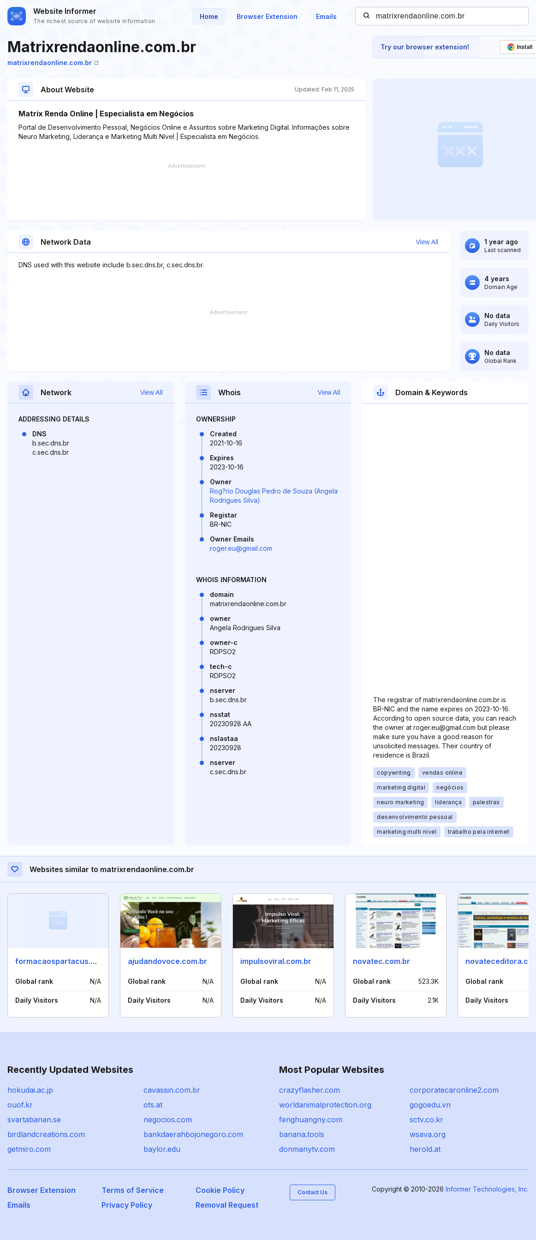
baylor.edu (161, 1149)
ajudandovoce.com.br (167, 961)
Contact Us (313, 1192)
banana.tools (301, 1134)
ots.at (152, 1104)
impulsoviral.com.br (275, 961)
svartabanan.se (34, 1119)
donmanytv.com (307, 1149)
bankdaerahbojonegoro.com (193, 1134)
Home (209, 16)
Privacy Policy (126, 1205)
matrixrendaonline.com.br (53, 62)
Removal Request (227, 1205)
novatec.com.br (381, 961)
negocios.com (167, 1119)
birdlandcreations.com (46, 1134)
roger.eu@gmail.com (241, 548)
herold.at (425, 1149)
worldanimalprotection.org (325, 1104)
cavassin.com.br (171, 1090)
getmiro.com (29, 1149)
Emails (326, 16)
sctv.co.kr (426, 1119)
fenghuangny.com (310, 1119)
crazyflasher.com (309, 1090)
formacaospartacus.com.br (65, 961)
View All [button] (427, 242)
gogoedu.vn (430, 1104)
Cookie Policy (220, 1190)
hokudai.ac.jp (30, 1090)
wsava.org (428, 1134)
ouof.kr (20, 1104)
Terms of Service (132, 1190)
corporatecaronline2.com (454, 1090)
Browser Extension (267, 16)
